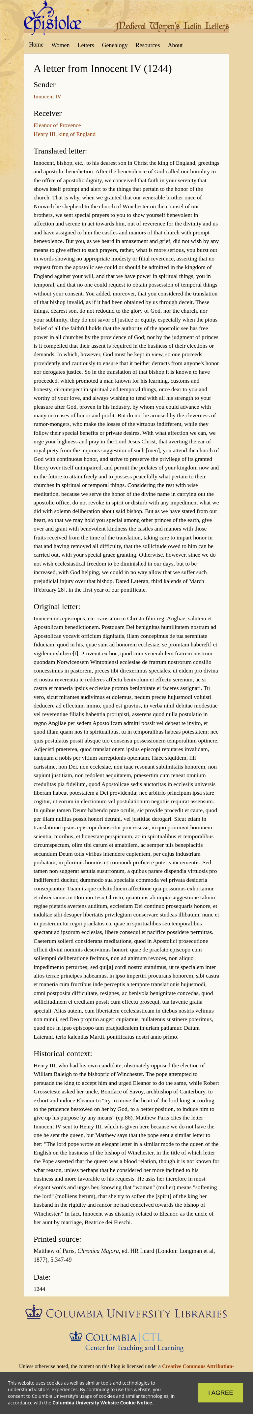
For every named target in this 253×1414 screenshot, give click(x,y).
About (175, 45)
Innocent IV (48, 96)
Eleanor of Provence (57, 125)
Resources (148, 45)
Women (60, 45)
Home (36, 44)
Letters (86, 45)
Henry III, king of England (65, 134)
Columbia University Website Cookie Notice (102, 1402)
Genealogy (115, 45)
